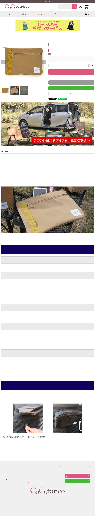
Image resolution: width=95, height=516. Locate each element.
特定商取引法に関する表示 (35, 466)
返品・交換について (6, 478)
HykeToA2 (2, 34)
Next (44, 62)
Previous (3, 62)
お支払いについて (6, 471)
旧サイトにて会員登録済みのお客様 (6, 482)
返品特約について (48, 78)
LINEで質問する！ (71, 88)
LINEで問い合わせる (66, 481)
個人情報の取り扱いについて (35, 471)
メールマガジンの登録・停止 (65, 466)
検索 (74, 6)
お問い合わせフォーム (66, 475)
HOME (1, 34)
